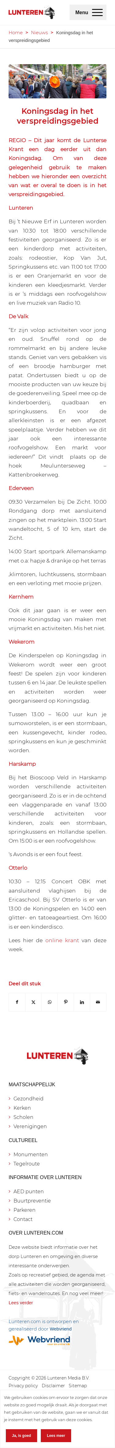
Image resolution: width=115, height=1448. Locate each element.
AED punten (28, 1191)
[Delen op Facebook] (17, 1002)
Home (16, 32)
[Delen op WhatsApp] (50, 1002)
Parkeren (24, 1210)
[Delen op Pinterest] (66, 1002)
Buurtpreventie (32, 1201)
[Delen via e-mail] (98, 1002)
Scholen (23, 1117)
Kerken (22, 1108)
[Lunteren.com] (32, 12)
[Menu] (97, 12)
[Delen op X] (33, 1002)
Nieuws (39, 32)
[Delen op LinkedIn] (82, 1002)
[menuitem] (97, 12)
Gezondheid (28, 1099)
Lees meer (56, 1436)
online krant (62, 940)
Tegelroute (26, 1164)
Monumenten (30, 1154)
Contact (23, 1219)
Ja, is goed (21, 1436)
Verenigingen (30, 1126)
